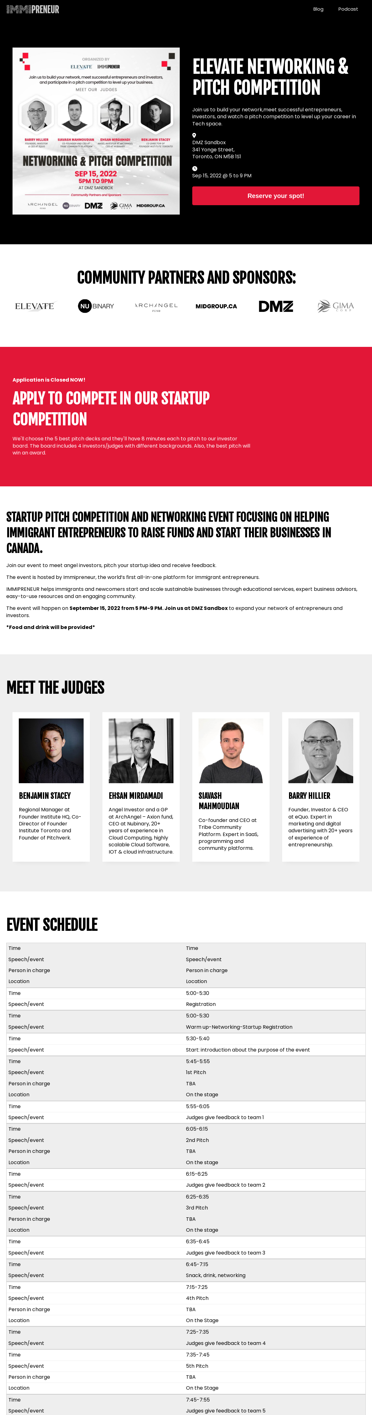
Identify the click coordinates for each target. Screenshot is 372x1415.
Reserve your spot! (275, 195)
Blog (318, 9)
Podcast (348, 9)
